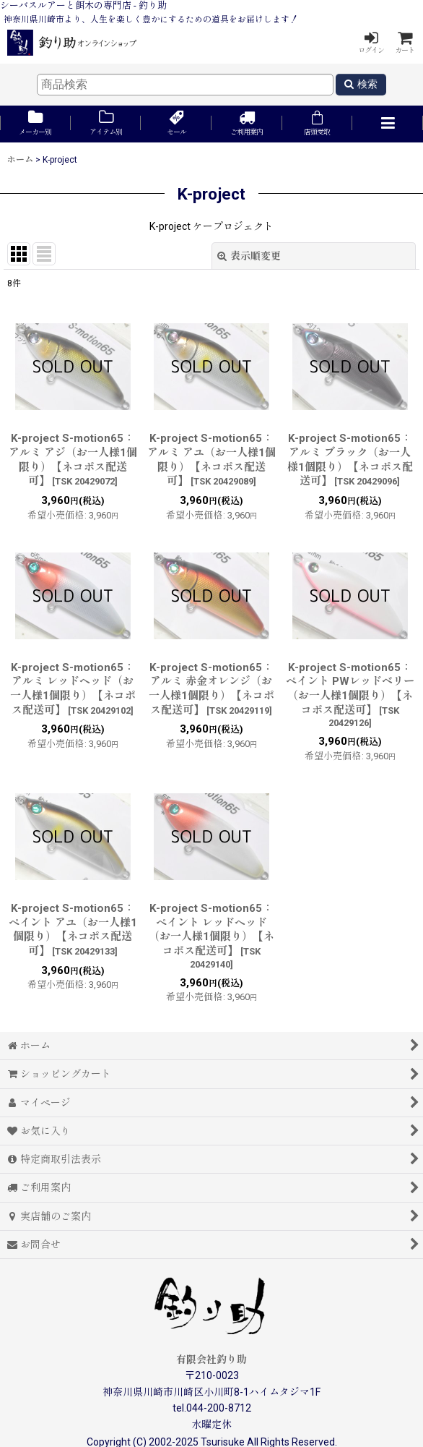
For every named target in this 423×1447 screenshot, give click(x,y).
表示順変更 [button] (249, 256)
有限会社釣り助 (211, 1359)
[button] (387, 124)
